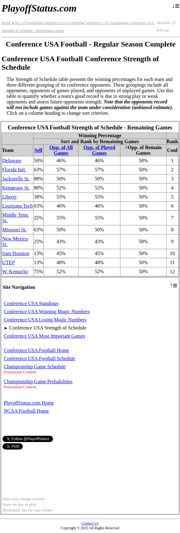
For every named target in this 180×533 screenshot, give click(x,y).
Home (6, 23)
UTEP (8, 262)
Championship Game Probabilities (38, 381)
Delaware (11, 160)
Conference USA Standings (103, 23)
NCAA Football (25, 23)
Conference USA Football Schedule (39, 358)
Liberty (9, 196)
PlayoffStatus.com (39, 8)
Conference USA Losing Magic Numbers (45, 319)
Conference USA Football (60, 23)
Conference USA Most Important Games (44, 336)
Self (38, 150)
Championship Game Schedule (35, 366)
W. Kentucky (15, 271)
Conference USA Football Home (36, 350)
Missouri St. (14, 229)
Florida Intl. (14, 169)
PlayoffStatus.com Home (29, 402)
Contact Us (89, 523)
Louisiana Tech (17, 206)
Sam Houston (15, 253)
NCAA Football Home (26, 411)
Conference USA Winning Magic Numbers (47, 311)
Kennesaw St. (16, 187)
